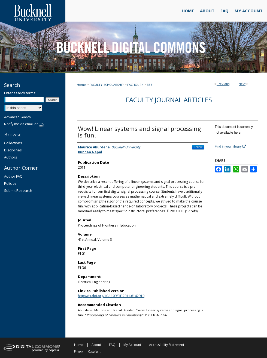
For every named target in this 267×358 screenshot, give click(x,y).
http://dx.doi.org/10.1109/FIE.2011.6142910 (111, 296)
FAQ (112, 344)
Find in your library (230, 146)
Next (242, 84)
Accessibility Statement (166, 344)
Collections (13, 142)
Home (81, 85)
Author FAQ (13, 176)
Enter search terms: (20, 92)
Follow (198, 147)
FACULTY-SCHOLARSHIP (106, 85)
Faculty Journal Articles (169, 99)
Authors (10, 157)
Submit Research (18, 190)
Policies (10, 183)
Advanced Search (17, 117)
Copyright (94, 351)
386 (149, 85)
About (96, 344)
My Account (132, 344)
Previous (223, 84)
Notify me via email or (24, 124)
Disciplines (13, 150)
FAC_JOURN (135, 85)
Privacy (78, 351)
